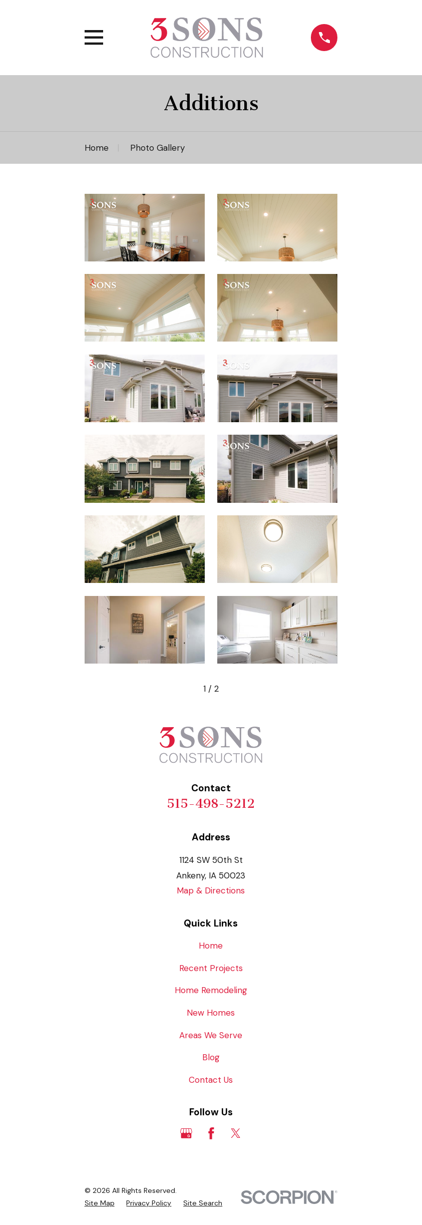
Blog (211, 1057)
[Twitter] (236, 1133)
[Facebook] (211, 1133)
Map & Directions (211, 890)
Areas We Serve (210, 1035)
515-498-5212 (211, 803)
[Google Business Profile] (186, 1133)
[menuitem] (100, 1203)
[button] (145, 227)
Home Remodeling (211, 990)
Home (211, 945)
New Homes (211, 1012)
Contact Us (211, 1079)
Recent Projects (211, 968)
